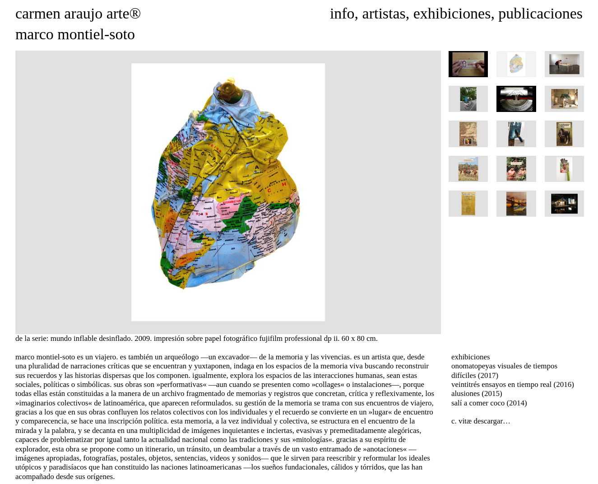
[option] (228, 192)
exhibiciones (452, 13)
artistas (384, 13)
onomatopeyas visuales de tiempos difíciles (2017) (504, 370)
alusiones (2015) (476, 393)
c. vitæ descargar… (480, 421)
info (342, 13)
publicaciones (540, 13)
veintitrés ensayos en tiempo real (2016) (512, 384)
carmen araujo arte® (78, 13)
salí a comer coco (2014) (489, 403)
